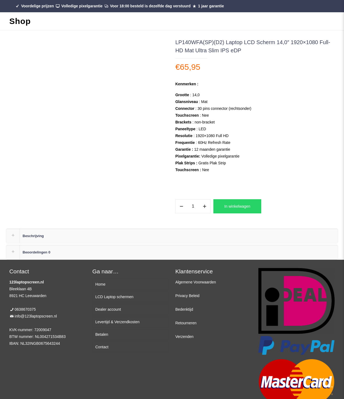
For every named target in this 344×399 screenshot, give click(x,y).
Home (100, 284)
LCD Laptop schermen (114, 297)
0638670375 (25, 309)
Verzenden (184, 336)
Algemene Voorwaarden (195, 282)
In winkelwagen (237, 206)
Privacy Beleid (187, 296)
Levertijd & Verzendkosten (117, 322)
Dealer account (108, 309)
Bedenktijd (184, 309)
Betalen (101, 334)
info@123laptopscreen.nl (36, 316)
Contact (101, 347)
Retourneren (185, 323)
